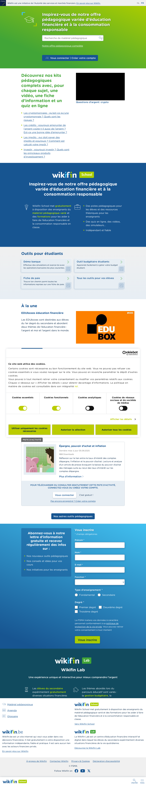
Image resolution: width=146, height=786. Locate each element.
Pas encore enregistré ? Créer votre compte (73, 501)
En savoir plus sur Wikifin (15, 751)
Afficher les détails (121, 419)
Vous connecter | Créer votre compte (70, 58)
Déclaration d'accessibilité (106, 761)
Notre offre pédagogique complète (62, 45)
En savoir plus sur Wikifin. (88, 3)
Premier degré (87, 607)
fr (142, 3)
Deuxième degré (112, 607)
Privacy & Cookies (80, 761)
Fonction (80, 577)
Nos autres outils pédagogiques (73, 516)
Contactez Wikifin (59, 761)
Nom (78, 552)
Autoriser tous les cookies (116, 429)
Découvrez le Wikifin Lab (87, 748)
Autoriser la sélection (73, 429)
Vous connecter (64, 495)
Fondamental (87, 594)
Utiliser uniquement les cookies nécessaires (29, 429)
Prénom (79, 540)
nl (138, 3)
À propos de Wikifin (36, 761)
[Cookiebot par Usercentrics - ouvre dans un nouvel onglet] (125, 353)
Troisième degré (88, 611)
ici (76, 386)
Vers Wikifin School (84, 724)
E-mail (79, 564)
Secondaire (108, 594)
